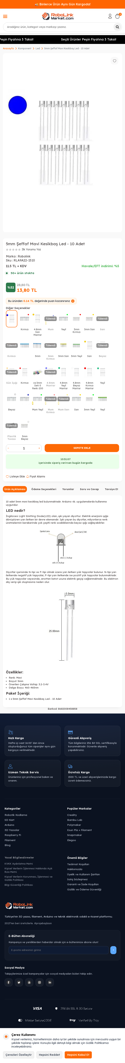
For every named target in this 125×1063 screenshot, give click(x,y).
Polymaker (74, 824)
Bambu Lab (74, 819)
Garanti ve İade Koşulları (83, 884)
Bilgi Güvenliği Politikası (19, 884)
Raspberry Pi (13, 834)
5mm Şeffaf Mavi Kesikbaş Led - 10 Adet (67, 48)
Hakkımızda (74, 869)
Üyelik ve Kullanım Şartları (83, 874)
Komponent (24, 48)
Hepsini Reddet (49, 1055)
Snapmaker (74, 834)
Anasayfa (8, 48)
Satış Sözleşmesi (77, 879)
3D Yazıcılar (12, 830)
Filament (10, 840)
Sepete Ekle (81, 447)
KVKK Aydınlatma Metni (19, 863)
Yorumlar (68, 489)
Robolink (24, 256)
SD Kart (9, 819)
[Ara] (117, 27)
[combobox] (62, 27)
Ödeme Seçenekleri (43, 489)
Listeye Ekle (15, 476)
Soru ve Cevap (89, 489)
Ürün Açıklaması (14, 489)
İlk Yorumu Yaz (31, 249)
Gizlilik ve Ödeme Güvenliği (84, 889)
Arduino (9, 824)
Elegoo (71, 840)
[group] (62, 142)
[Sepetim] (117, 16)
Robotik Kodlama (16, 814)
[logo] (57, 16)
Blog (7, 845)
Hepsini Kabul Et (78, 1055)
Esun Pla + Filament (79, 830)
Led (38, 48)
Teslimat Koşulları (78, 864)
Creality (72, 814)
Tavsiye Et (111, 489)
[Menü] (5, 17)
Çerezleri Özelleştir (19, 1055)
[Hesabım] (110, 16)
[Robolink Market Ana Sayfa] (62, 906)
